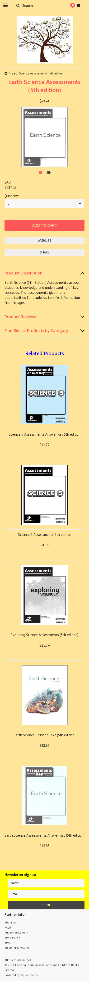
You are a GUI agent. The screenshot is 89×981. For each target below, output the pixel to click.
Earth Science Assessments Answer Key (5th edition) (44, 835)
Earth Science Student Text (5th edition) (44, 735)
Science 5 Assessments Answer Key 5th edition (44, 434)
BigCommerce (29, 975)
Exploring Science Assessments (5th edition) (44, 635)
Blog (7, 942)
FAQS (8, 927)
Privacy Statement (16, 932)
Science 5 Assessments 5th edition (44, 534)
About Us (10, 922)
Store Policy (12, 937)
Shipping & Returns (17, 947)
